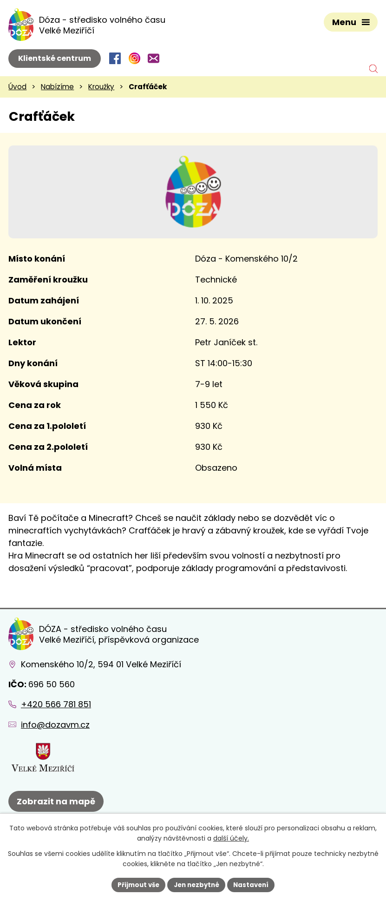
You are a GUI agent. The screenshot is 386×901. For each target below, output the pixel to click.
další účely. (231, 837)
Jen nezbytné (196, 884)
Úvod (17, 87)
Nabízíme (57, 87)
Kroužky (101, 87)
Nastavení (254, 884)
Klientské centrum (54, 58)
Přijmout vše (135, 884)
